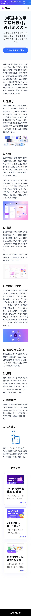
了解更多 (22, 502)
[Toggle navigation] (28, 8)
